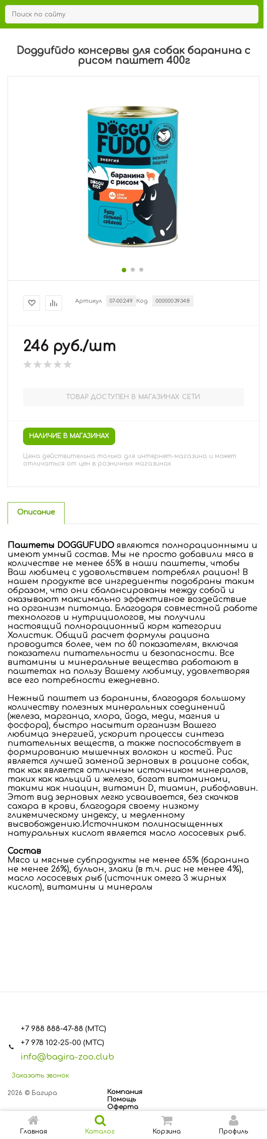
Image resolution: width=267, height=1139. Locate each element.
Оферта (122, 1107)
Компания (124, 1092)
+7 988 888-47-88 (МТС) (63, 1029)
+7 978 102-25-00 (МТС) (62, 1043)
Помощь (121, 1099)
